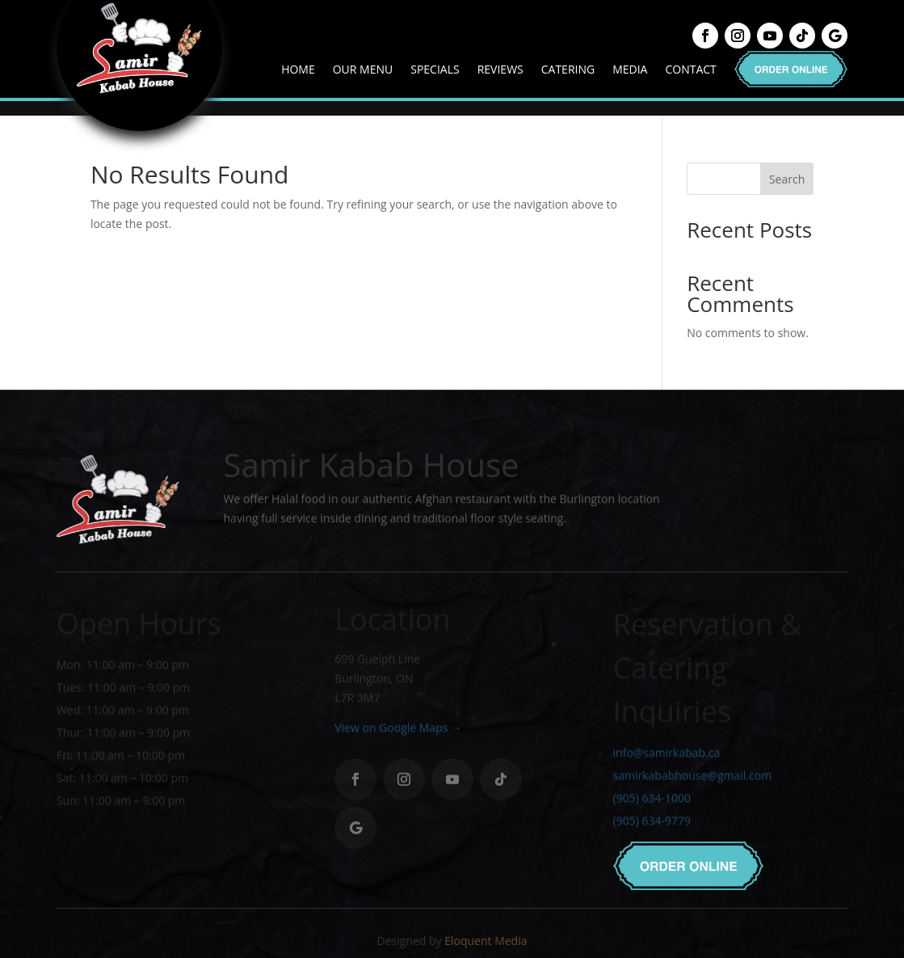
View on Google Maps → (398, 731)
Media (629, 69)
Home (298, 69)
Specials (434, 69)
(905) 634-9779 (652, 826)
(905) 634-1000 (652, 804)
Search (787, 179)
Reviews (500, 69)
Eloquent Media (485, 940)
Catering (568, 69)
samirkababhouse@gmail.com (692, 781)
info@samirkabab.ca (667, 758)
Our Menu (363, 69)
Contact (690, 69)
